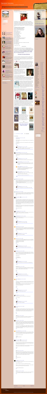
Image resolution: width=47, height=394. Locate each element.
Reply (16, 176)
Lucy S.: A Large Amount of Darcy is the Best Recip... (43, 91)
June (42, 82)
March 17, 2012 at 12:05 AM (21, 315)
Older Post (32, 385)
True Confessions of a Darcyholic (43, 128)
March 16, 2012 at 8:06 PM (24, 301)
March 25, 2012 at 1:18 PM (21, 360)
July (42, 81)
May (42, 83)
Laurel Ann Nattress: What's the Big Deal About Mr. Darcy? (8, 41)
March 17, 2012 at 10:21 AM (21, 320)
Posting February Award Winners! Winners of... (43, 114)
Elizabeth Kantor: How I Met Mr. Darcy (43, 87)
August (42, 80)
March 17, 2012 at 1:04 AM (26, 171)
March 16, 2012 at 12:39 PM (24, 158)
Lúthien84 (17, 360)
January (43, 131)
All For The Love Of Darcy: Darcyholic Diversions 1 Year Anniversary (8, 51)
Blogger (32, 392)
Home (24, 385)
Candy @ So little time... (18, 152)
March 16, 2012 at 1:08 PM (24, 221)
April (42, 84)
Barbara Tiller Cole (18, 133)
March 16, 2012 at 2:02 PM (21, 226)
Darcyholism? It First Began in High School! (43, 102)
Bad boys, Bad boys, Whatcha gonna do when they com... (43, 99)
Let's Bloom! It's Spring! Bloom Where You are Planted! (8, 37)
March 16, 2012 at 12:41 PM (24, 186)
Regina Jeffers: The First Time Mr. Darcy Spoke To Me (8, 74)
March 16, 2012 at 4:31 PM (24, 166)
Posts (3, 20)
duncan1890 (27, 392)
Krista (16, 191)
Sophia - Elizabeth (20, 166)
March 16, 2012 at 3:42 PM (21, 266)
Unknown (17, 226)
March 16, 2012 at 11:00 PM (21, 306)
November (43, 76)
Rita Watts (17, 306)
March (42, 85)
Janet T (17, 320)
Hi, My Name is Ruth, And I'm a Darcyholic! (43, 124)
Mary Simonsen (19, 158)
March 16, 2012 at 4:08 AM (20, 191)
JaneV (16, 238)
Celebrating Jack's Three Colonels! (43, 122)
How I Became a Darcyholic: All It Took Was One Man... (43, 118)
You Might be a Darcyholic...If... (8, 65)
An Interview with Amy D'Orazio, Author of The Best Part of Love (8, 32)
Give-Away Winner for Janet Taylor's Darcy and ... (43, 110)
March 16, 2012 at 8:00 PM (24, 233)
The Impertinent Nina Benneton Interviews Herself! (8, 70)
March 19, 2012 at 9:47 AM (20, 350)
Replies (17, 145)
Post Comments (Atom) (19, 387)
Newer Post (15, 385)
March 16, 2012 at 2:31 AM (24, 152)
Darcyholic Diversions (7, 3)
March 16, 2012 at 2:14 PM (20, 238)
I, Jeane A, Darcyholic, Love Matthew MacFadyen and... (43, 95)
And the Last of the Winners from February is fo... (43, 106)
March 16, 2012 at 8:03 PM (24, 261)
